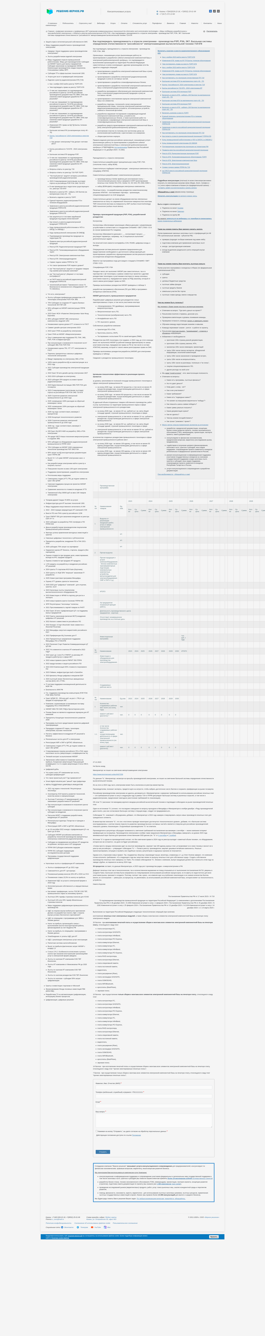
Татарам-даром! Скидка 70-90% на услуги (62, 500)
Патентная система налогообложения (62, 943)
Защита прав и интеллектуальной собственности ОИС (67, 42)
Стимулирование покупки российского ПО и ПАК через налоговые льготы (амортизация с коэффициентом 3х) (67, 752)
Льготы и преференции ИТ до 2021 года (63, 867)
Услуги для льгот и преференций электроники (65, 77)
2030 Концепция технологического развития (65, 417)
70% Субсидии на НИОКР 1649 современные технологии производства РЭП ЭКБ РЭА (65, 448)
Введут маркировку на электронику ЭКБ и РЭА (66, 359)
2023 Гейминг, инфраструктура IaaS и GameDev (64, 672)
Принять (213, 1237)
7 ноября (172, 835)
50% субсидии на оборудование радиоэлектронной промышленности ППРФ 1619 (67, 443)
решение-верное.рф (75, 1236)
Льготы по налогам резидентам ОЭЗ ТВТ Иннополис (68, 975)
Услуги (113, 23)
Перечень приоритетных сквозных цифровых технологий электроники (65, 355)
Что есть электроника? (56, 294)
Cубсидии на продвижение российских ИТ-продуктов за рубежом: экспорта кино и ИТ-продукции (68, 843)
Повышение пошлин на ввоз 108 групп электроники (67, 469)
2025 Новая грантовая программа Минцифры (63, 578)
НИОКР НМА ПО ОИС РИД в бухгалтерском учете (65, 709)
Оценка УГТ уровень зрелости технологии (62, 581)
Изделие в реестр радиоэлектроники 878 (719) (91, 33)
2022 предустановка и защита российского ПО (64, 664)
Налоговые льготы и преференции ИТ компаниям (65, 863)
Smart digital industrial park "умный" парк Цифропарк (66, 781)
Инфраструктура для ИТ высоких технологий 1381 (65, 503)
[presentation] (115, 1144)
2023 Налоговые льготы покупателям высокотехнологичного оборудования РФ (61, 591)
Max (107, 1227)
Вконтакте (67, 1227)
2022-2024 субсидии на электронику (62, 376)
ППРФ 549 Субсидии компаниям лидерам (64, 847)
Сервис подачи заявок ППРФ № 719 (63, 262)
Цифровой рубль (52, 769)
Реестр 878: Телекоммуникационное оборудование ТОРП (184, 157)
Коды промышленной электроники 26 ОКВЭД (67, 233)
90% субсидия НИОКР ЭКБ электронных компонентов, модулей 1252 (63, 320)
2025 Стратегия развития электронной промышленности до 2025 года (62, 397)
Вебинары (101, 23)
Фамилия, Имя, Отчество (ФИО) (108, 1083)
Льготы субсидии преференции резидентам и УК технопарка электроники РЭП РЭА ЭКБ (66, 298)
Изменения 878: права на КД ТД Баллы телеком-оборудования (186, 61)
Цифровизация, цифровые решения (60, 1000)
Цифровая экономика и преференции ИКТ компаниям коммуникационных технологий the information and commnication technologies (107, 31)
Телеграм (82, 1227)
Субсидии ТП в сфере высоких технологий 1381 (66, 73)
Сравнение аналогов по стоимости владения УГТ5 (67, 489)
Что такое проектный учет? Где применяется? (63, 778)
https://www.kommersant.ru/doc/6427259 (108, 774)
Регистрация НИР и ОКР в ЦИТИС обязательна (64, 742)
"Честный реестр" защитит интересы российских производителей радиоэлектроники (68, 177)
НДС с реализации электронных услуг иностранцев (67, 940)
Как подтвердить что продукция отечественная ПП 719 (183, 78)
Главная (183, 23)
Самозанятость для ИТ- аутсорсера (61, 871)
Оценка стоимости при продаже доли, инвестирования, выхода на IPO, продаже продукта (67, 556)
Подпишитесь (68, 23)
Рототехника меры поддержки (59, 475)
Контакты (208, 23)
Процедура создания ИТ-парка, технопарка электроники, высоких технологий (62, 729)
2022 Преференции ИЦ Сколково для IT (61, 635)
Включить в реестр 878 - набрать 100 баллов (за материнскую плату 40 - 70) (68, 193)
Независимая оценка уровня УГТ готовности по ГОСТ (68, 324)
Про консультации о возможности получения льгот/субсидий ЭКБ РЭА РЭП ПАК (67, 344)
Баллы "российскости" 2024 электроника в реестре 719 (183, 85)
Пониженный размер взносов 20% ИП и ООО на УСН (68, 874)
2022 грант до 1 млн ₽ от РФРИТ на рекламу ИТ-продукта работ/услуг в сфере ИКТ (64, 656)
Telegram (180, 211)
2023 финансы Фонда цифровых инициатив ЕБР (64, 676)
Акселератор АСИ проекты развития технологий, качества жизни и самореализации (66, 795)
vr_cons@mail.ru (57, 1219)
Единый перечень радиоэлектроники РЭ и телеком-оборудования (66, 202)
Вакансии (170, 23)
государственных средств (190, 1178)
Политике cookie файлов (60, 1238)
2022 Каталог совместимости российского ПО (63, 621)
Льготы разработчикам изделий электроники (65, 56)
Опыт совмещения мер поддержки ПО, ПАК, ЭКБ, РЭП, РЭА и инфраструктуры (67, 339)
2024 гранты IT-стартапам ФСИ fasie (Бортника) (64, 569)
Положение (136, 1135)
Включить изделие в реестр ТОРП (63, 197)
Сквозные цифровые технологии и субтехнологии (65, 538)
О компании (52, 23)
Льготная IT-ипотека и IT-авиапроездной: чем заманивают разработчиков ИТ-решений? (65, 800)
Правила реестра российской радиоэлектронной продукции (185, 150)
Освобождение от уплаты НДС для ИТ (62, 936)
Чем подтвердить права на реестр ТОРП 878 (67, 87)
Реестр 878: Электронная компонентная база (67, 255)
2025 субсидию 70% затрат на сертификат (62, 547)
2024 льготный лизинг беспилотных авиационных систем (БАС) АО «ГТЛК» (65, 680)
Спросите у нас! (85, 23)
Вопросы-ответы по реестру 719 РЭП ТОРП (66, 172)
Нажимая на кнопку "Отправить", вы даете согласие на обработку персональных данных (132, 1131)
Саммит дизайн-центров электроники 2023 (64, 328)
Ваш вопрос (100, 1112)
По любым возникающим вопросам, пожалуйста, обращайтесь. (161, 1199)
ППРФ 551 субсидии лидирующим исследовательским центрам (61, 852)
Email (98, 1102)
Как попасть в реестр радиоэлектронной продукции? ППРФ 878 (65, 223)
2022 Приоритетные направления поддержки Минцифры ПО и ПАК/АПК (63, 640)
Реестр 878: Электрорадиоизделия (63, 259)
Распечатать (212, 31)
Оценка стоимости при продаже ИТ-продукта (63, 561)
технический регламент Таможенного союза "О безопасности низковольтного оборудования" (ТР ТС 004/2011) (68, 287)
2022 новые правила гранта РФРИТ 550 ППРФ (64, 660)
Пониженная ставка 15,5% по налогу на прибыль (66, 877)
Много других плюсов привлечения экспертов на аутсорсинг (185, 425)
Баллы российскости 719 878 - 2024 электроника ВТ (182, 88)
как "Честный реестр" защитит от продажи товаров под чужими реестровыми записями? (69, 270)
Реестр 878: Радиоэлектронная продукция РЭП (68, 247)
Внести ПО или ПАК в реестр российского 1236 (64, 513)
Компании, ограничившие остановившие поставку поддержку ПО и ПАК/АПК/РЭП (65, 705)
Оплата (124, 23)
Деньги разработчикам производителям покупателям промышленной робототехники (66, 528)
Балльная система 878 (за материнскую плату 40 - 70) (183, 81)
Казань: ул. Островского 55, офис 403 (101, 1219)
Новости (194, 23)
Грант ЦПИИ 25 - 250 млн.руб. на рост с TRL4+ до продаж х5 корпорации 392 (65, 699)
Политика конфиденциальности (58, 1223)
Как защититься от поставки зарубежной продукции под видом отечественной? (65, 218)
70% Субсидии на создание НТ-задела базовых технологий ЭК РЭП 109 (66, 304)
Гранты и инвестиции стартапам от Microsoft (63, 986)
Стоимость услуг (140, 23)
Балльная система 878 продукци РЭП (64, 154)
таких (169, 1184)
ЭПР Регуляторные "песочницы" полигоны (62, 604)
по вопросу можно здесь (177, 196)
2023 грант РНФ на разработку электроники (64, 331)
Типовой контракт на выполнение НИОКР (62, 756)
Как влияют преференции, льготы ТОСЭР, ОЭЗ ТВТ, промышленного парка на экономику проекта (68, 892)
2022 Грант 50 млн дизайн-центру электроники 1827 (68, 373)
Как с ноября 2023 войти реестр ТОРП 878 (66, 84)
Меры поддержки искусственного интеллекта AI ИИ (65, 507)
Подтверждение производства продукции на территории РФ (185, 147)
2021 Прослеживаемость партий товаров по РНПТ (65, 607)
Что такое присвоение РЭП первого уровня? (67, 265)
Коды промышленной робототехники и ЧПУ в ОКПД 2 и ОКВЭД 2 (187, 140)
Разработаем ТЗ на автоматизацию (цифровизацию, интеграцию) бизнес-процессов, (66, 995)
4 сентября (162, 835)
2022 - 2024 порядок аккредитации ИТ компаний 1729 (66, 510)
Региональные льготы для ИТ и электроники (63, 739)
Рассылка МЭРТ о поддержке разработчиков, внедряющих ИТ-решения (65, 816)
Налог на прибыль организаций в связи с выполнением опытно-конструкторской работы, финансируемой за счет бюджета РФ (66, 926)
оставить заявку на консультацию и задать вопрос (177, 188)
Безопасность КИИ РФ (54, 690)
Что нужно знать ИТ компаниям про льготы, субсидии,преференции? (62, 774)
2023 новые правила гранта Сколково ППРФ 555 (64, 601)
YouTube (96, 1227)
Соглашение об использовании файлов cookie (92, 1223)
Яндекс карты (111, 1217)
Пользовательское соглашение (125, 1223)
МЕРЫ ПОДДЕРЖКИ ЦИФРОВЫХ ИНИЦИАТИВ (64, 785)
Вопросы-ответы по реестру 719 (62, 169)
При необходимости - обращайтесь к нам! (174, 474)
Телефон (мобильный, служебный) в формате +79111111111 (119, 1092)
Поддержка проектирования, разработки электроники (68, 472)
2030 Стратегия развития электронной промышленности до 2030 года (62, 421)
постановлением (120, 147)
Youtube (180, 208)
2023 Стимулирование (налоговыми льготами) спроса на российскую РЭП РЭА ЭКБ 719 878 (67, 182)
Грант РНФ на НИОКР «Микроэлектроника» (64, 334)
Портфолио (157, 23)
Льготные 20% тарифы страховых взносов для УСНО (68, 897)
